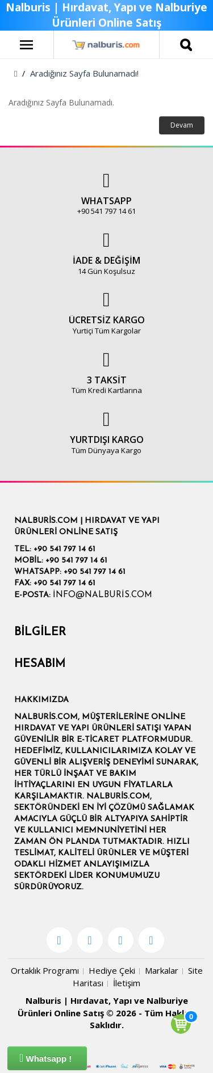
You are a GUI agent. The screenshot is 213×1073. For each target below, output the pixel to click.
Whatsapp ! (45, 1057)
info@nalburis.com (102, 595)
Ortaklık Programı (45, 970)
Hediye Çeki (112, 970)
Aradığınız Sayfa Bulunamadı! (84, 73)
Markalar (161, 970)
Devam (181, 125)
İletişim (126, 982)
